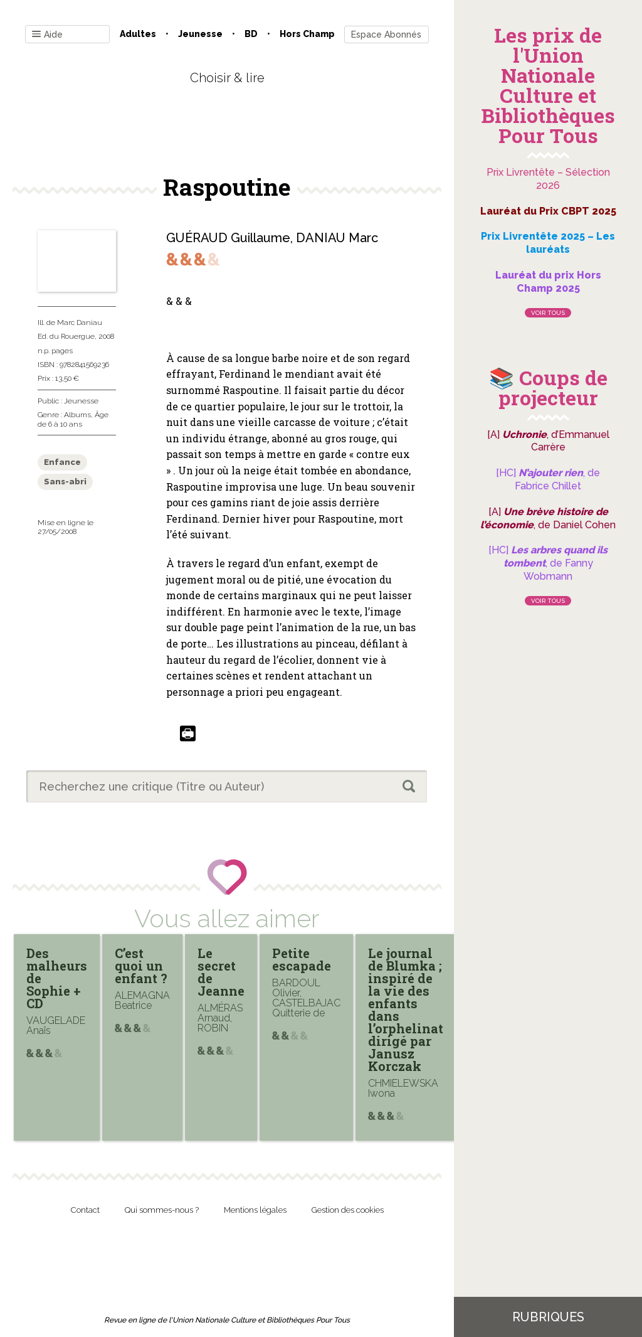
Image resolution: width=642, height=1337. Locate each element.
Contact (85, 1210)
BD (251, 34)
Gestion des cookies (348, 1210)
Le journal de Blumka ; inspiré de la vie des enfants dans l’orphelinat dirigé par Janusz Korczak (405, 1009)
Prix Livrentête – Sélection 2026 (548, 178)
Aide (47, 34)
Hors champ (307, 34)
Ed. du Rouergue (66, 336)
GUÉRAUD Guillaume (228, 237)
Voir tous (548, 312)
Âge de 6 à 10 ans (73, 419)
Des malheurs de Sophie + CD (56, 978)
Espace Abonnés (386, 34)
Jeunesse (200, 34)
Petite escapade (301, 959)
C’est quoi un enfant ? (141, 965)
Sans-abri (65, 481)
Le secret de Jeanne (221, 972)
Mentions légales (255, 1210)
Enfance (62, 462)
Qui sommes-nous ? (162, 1210)
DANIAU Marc (337, 237)
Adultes (138, 34)
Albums (77, 414)
